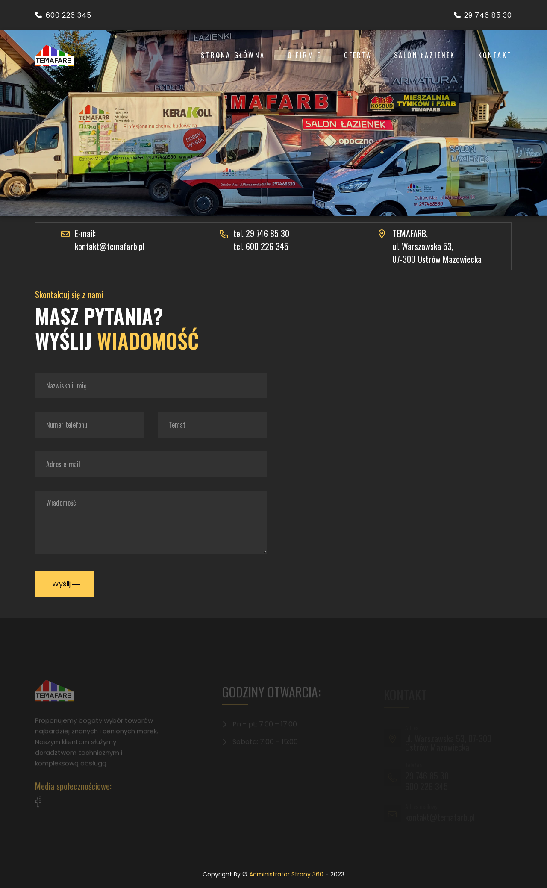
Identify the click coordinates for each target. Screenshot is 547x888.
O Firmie (304, 55)
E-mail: (85, 233)
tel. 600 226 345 (260, 246)
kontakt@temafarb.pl (109, 246)
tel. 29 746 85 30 (261, 233)
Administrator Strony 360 (286, 874)
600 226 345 (63, 15)
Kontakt (495, 55)
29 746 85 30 (483, 15)
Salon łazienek (425, 55)
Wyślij (65, 584)
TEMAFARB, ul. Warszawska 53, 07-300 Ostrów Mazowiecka (437, 246)
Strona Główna (233, 55)
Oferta (357, 55)
